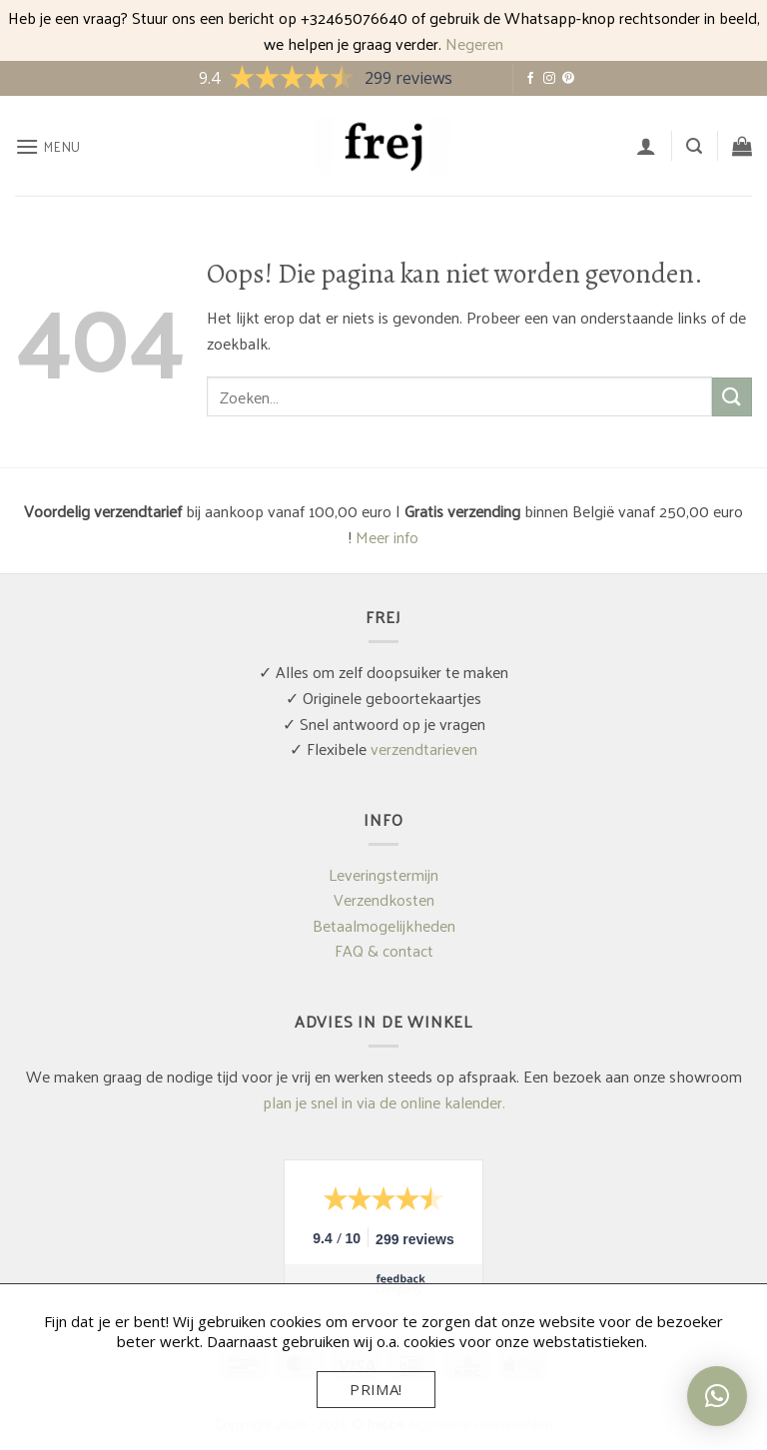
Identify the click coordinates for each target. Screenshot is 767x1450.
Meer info (387, 536)
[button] (48, 146)
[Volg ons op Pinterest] (568, 79)
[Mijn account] (646, 146)
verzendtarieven (424, 748)
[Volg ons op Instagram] (549, 79)
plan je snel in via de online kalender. (384, 1102)
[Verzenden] (732, 396)
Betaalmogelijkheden (384, 925)
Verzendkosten (384, 899)
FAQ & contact (384, 950)
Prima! (376, 1389)
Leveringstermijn (383, 874)
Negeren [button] (474, 43)
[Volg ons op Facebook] (530, 79)
